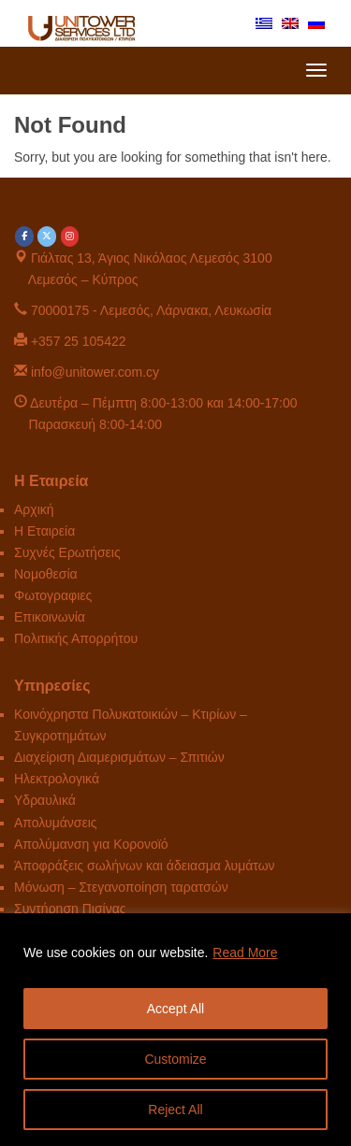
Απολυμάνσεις (55, 822)
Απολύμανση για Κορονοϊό (91, 844)
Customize (175, 1059)
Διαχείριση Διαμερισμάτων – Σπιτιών (119, 757)
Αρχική (34, 509)
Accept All (175, 1008)
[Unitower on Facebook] (24, 236)
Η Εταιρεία (44, 530)
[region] (175, 1029)
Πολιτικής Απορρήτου (76, 638)
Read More (244, 952)
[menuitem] (264, 22)
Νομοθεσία (46, 573)
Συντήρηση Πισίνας (70, 908)
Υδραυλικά (45, 800)
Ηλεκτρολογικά (56, 778)
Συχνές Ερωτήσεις (67, 552)
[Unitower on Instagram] (70, 236)
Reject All (175, 1109)
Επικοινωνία (49, 616)
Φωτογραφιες (53, 595)
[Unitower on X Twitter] (46, 236)
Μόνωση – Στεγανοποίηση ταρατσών (121, 887)
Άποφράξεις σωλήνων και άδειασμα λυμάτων (144, 865)
